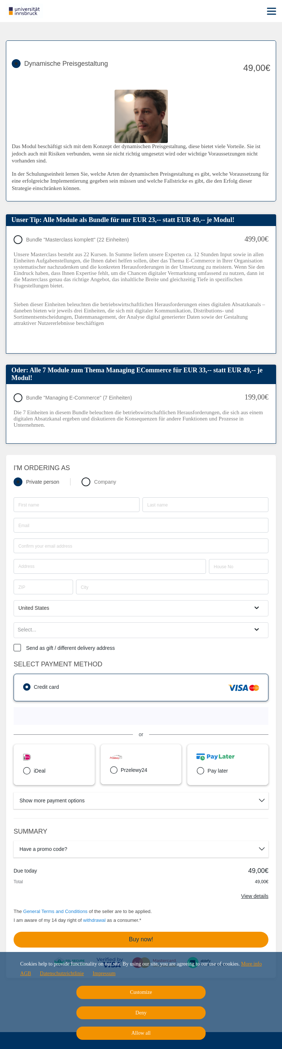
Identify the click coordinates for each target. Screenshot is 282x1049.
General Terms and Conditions (55, 911)
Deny (141, 1013)
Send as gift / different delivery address (70, 648)
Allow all (141, 1033)
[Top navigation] (271, 11)
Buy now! (141, 939)
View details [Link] (254, 896)
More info (251, 964)
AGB (25, 973)
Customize (141, 992)
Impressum (104, 973)
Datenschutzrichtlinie (62, 973)
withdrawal (94, 920)
